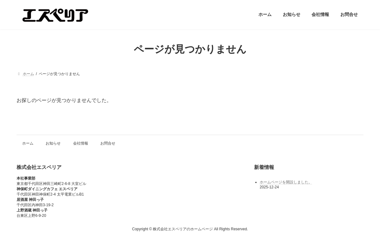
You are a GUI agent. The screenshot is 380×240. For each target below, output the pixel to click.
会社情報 (80, 143)
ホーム (27, 143)
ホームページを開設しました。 (286, 182)
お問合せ (107, 143)
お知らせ (53, 143)
